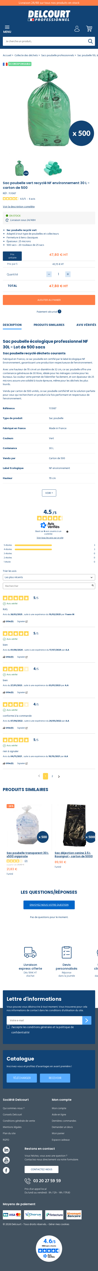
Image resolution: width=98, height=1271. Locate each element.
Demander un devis (62, 1127)
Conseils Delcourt (12, 1114)
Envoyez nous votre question (49, 905)
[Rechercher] (90, 41)
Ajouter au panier (49, 300)
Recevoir (55, 1078)
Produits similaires (49, 324)
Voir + (49, 493)
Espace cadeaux (61, 1140)
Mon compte (59, 1108)
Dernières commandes (64, 1121)
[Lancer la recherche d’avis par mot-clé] (92, 585)
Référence (9, 409)
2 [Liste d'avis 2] (52, 776)
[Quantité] (58, 274)
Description (12, 324)
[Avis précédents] (39, 775)
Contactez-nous (41, 1169)
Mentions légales (12, 1127)
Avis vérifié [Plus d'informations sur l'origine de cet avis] (12, 603)
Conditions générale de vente (19, 1121)
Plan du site (9, 1133)
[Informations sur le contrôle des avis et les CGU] (67, 531)
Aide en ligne (59, 1114)
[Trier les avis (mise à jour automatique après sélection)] (49, 577)
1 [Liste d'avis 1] (45, 776)
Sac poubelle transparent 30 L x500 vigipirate (28, 854)
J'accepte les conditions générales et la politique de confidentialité (42, 1030)
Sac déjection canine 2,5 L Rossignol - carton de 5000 (74, 854)
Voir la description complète (19, 207)
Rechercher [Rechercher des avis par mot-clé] (47, 586)
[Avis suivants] (59, 776)
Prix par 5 (12, 264)
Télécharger (22, 1078)
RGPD (6, 1140)
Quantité (12, 274)
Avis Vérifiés (86, 324)
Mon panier (58, 1133)
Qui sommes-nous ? (13, 1108)
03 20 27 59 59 (43, 1181)
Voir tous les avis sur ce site (50, 538)
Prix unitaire (12, 256)
